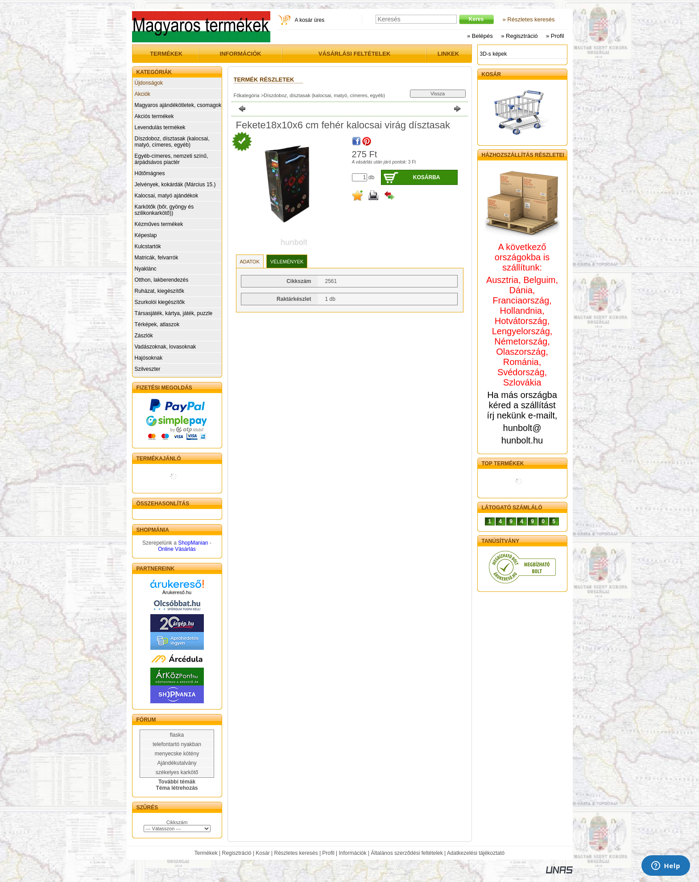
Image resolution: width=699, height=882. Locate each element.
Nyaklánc (146, 269)
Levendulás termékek (160, 127)
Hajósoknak (149, 358)
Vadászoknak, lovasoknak (165, 347)
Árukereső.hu (176, 592)
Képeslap (146, 235)
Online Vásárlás (177, 549)
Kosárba (426, 177)
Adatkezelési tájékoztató (476, 853)
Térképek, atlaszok (157, 324)
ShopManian (193, 543)
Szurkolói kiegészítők (160, 302)
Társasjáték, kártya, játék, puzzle (174, 313)
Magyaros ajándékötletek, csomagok (178, 105)
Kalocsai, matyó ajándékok (167, 196)
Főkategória (247, 95)
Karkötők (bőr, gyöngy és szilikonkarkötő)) (164, 210)
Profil (328, 853)
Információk (352, 853)
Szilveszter (148, 369)
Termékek (206, 853)
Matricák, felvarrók (156, 257)
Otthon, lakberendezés (162, 280)
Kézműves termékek (159, 224)
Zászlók (144, 335)
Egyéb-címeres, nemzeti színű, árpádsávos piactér (171, 159)
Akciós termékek (154, 116)
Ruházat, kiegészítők (159, 291)
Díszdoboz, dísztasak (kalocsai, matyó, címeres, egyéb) (172, 141)
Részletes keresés (296, 853)
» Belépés (480, 36)
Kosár (262, 853)
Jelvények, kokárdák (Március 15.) (175, 184)
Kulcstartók (148, 246)
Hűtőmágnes (150, 173)
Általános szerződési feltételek (407, 853)
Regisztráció (237, 853)
